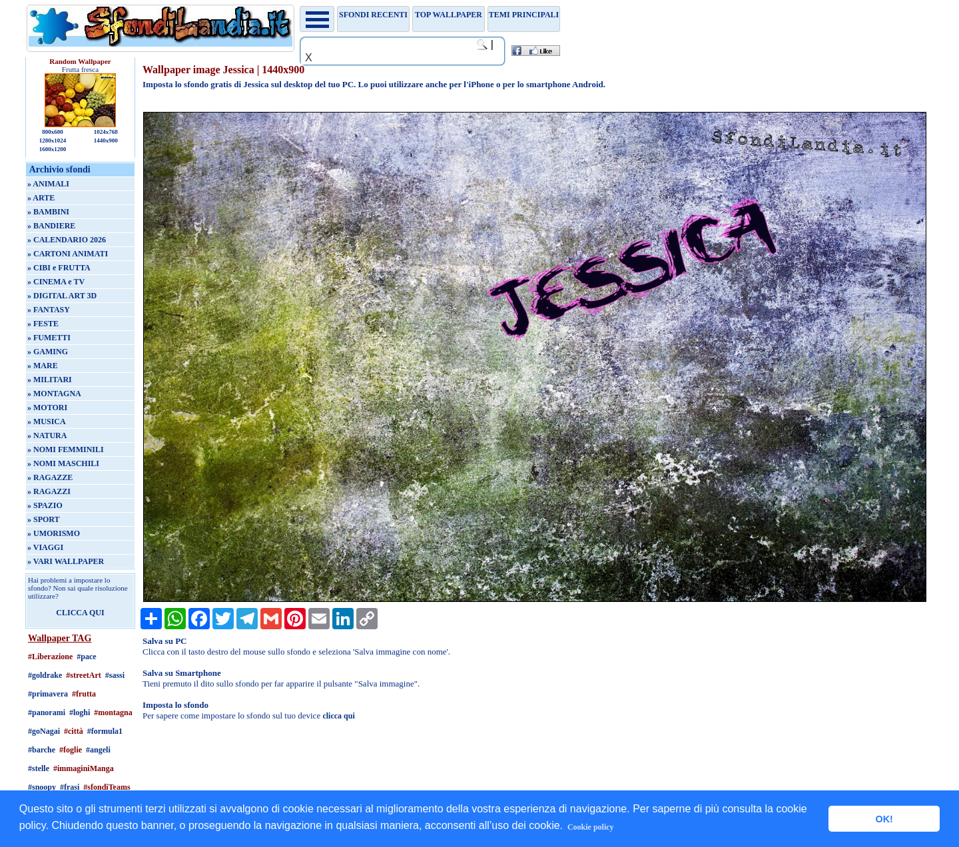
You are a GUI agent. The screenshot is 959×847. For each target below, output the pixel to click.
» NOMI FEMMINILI (65, 449)
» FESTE (43, 323)
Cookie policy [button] (590, 827)
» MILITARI (49, 379)
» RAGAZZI (49, 491)
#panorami (46, 712)
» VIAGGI (45, 547)
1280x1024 (53, 140)
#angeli (98, 749)
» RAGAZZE (50, 477)
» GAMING (47, 351)
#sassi (115, 675)
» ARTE (41, 197)
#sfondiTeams (106, 787)
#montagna (113, 712)
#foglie (70, 749)
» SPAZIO (45, 505)
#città (73, 731)
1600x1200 (53, 149)
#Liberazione (50, 656)
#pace (86, 656)
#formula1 (105, 731)
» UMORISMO (53, 533)
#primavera (48, 694)
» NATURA (47, 435)
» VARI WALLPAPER (65, 561)
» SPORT (43, 519)
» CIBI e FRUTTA (59, 267)
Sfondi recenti (373, 14)
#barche (41, 749)
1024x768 (106, 132)
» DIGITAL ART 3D (62, 295)
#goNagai (44, 731)
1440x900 (106, 140)
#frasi (69, 787)
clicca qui (338, 715)
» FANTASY (48, 309)
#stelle (38, 768)
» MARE (42, 365)
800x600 (52, 132)
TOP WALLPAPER (448, 14)
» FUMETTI (49, 337)
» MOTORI (47, 407)
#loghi (79, 712)
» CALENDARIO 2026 (66, 239)
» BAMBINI (48, 211)
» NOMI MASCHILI (63, 463)
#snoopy (42, 787)
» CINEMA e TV (56, 281)
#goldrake (45, 675)
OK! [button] (883, 819)
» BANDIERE (51, 225)
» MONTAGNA (54, 393)
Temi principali (524, 14)
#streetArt (83, 675)
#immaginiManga (83, 768)
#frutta (84, 694)
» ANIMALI (48, 183)
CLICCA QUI (80, 612)
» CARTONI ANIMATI (67, 253)
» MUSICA (46, 421)
